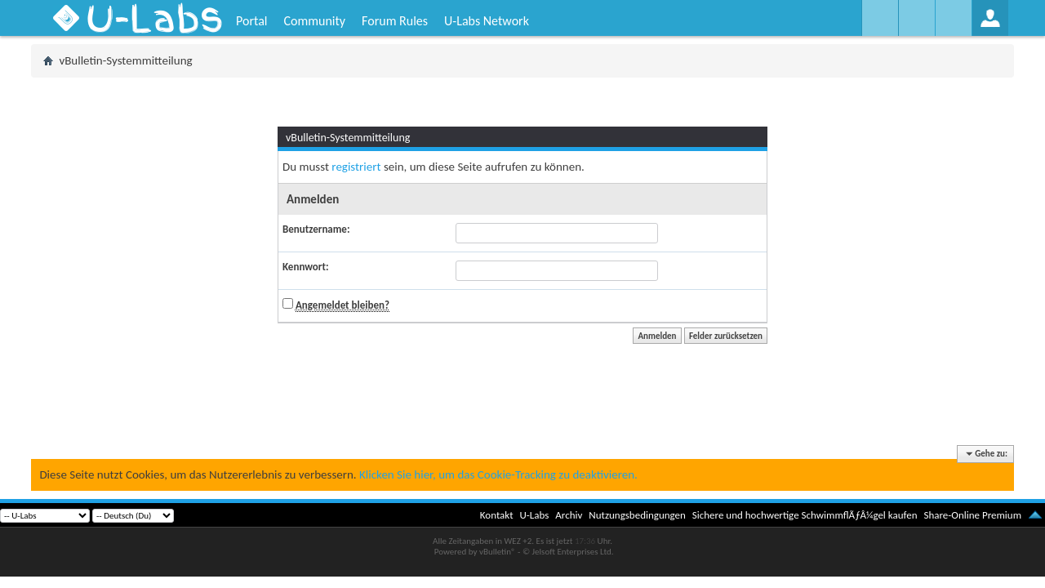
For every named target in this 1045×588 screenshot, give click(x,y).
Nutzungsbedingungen (637, 515)
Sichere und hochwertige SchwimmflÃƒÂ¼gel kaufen (805, 515)
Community (314, 21)
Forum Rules (395, 21)
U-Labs (534, 515)
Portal (251, 21)
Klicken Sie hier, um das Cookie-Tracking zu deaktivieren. (498, 474)
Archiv (568, 515)
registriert (355, 166)
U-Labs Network (486, 21)
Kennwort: (305, 267)
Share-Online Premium (972, 515)
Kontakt (497, 515)
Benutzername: (315, 229)
